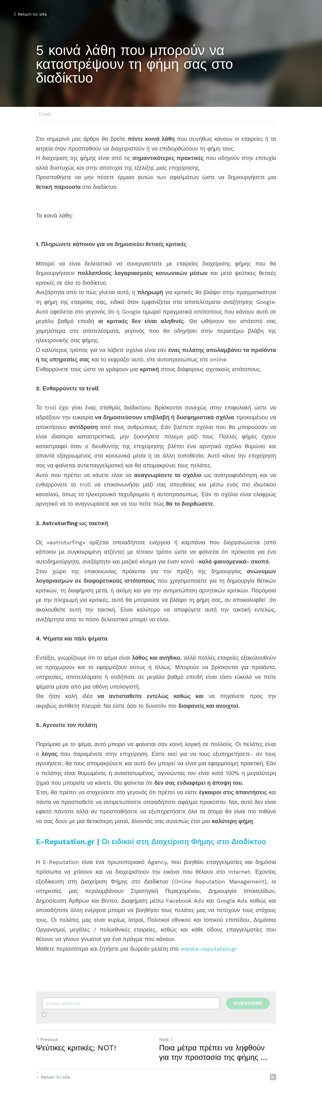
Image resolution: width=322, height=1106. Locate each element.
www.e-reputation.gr (208, 939)
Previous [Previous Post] (47, 1029)
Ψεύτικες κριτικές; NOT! (76, 1038)
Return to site (30, 14)
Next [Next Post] (171, 1029)
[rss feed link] (283, 1068)
